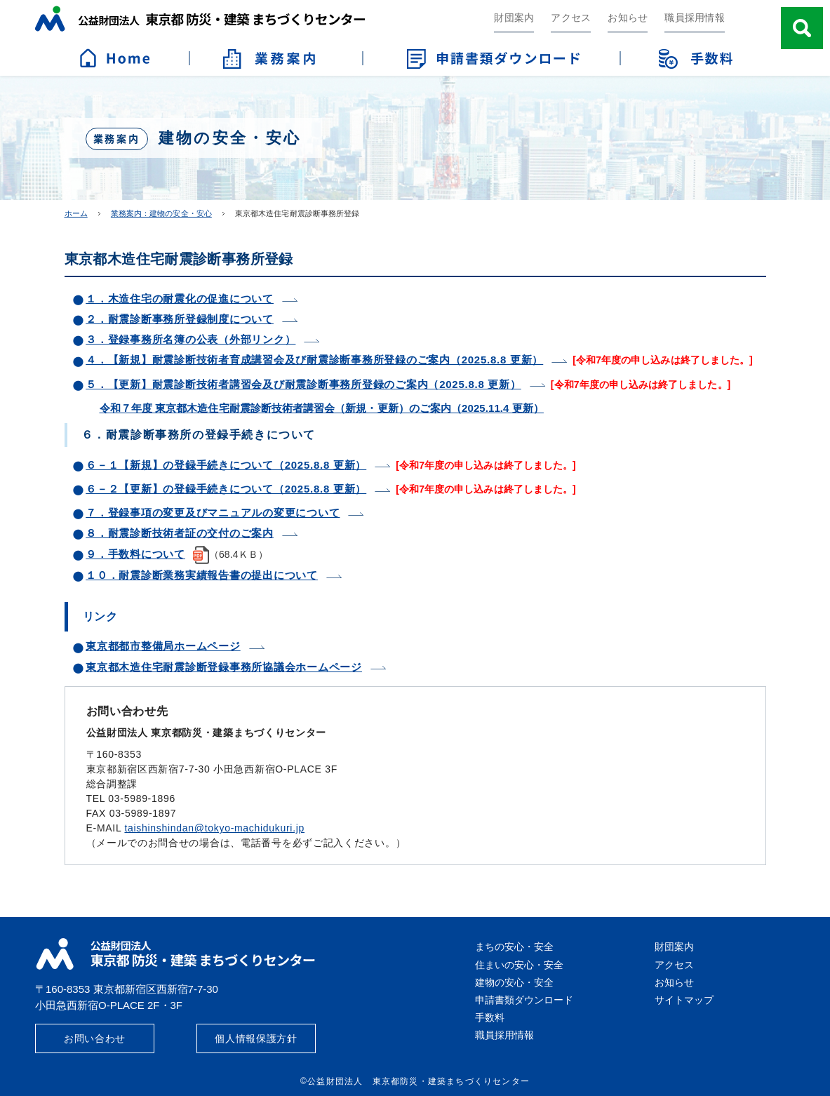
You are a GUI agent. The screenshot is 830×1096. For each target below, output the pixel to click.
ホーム (76, 213)
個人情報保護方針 (256, 1038)
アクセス (571, 17)
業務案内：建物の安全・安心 (161, 213)
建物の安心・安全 (514, 982)
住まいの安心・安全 (519, 964)
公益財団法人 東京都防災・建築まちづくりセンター (200, 18)
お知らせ (628, 17)
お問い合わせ (95, 1038)
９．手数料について (135, 554)
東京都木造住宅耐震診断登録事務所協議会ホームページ (224, 667)
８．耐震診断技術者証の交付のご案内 (180, 533)
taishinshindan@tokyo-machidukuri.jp (214, 828)
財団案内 (514, 17)
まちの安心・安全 (514, 946)
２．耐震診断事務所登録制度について (180, 319)
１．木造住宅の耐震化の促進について (180, 299)
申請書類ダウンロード (524, 999)
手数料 (489, 1017)
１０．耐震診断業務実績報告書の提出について (202, 575)
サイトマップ (684, 999)
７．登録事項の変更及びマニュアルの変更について (213, 513)
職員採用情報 (694, 17)
